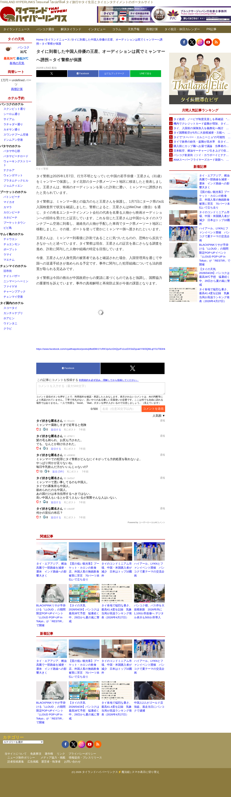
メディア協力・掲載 (52, 757)
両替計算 (152, 29)
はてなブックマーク (114, 73)
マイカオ (9, 202)
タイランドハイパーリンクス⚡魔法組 (106, 771)
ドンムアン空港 (13, 139)
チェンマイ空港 (13, 296)
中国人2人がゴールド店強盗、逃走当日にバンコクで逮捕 (149, 706)
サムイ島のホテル (12, 234)
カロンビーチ (11, 212)
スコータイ (10, 307)
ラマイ (7, 254)
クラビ (7, 328)
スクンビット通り (14, 108)
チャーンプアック (14, 291)
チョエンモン (11, 244)
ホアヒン (9, 318)
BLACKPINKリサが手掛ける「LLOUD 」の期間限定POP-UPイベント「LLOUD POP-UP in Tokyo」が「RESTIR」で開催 (214, 254)
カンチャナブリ (13, 313)
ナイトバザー (11, 276)
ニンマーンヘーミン (15, 281)
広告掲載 (32, 761)
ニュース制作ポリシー (21, 757)
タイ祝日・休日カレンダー (182, 29)
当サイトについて (16, 753)
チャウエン (10, 239)
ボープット (10, 249)
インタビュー (97, 29)
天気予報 (134, 29)
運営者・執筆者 (51, 761)
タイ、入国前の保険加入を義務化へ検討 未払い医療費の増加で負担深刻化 (202, 128)
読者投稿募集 (15, 761)
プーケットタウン (14, 222)
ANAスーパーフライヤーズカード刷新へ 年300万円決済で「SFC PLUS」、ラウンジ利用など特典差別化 (202, 159)
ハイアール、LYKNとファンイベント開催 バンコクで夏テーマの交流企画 (214, 234)
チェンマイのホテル (13, 266)
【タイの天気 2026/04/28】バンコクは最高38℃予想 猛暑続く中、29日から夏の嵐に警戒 (84, 613)
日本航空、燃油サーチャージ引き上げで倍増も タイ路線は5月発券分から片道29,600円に (202, 150)
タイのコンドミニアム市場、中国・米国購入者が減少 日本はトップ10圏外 (214, 218)
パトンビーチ (11, 196)
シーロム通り (11, 113)
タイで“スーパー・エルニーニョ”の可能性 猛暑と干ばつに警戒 (202, 137)
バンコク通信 (45, 29)
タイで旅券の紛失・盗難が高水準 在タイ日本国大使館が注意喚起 (202, 141)
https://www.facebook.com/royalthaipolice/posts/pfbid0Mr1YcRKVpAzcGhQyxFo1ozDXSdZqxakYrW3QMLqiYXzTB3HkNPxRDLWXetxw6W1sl (113, 349)
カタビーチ (10, 217)
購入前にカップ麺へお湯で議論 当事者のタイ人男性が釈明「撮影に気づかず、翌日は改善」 (202, 146)
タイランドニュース (16, 29)
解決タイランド (71, 29)
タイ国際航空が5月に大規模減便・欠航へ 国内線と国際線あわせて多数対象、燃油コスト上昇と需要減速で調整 (202, 132)
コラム (116, 29)
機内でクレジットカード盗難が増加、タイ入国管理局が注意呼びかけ (202, 123)
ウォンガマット (13, 175)
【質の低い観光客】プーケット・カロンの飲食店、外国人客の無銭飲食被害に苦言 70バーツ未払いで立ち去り (84, 571)
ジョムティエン (13, 185)
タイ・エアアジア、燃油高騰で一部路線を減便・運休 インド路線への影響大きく (214, 181)
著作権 (49, 753)
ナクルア (9, 170)
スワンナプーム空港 (15, 134)
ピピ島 (7, 227)
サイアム (9, 119)
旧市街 (7, 270)
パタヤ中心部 (11, 151)
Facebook (83, 73)
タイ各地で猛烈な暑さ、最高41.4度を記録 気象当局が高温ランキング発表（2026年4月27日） (214, 295)
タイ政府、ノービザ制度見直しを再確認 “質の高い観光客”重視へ (202, 119)
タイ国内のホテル (12, 303)
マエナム (9, 259)
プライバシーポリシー (82, 753)
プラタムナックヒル (15, 180)
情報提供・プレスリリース (85, 757)
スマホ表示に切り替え (145, 771)
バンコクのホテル (12, 104)
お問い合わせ (72, 761)
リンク (61, 753)
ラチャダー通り (13, 124)
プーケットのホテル (13, 192)
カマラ (7, 207)
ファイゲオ (10, 286)
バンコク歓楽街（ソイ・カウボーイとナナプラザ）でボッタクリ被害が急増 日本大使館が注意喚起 (202, 155)
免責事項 (35, 753)
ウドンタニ (10, 323)
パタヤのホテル (10, 146)
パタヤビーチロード (15, 156)
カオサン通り (11, 129)
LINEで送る (145, 73)
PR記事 (211, 29)
